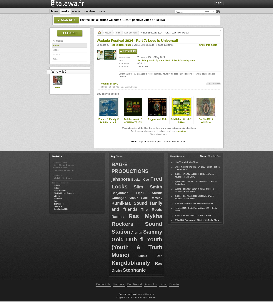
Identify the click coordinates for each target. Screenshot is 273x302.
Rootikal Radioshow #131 (186, 216)
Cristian (57, 185)
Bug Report (134, 284)
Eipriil (140, 193)
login (141, 141)
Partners (118, 284)
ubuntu (57, 87)
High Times (180, 162)
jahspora (120, 179)
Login (219, 2)
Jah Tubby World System (150, 60)
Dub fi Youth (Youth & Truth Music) (136, 247)
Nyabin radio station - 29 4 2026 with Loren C (195, 181)
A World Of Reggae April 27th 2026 (190, 220)
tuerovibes (59, 204)
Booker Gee (140, 179)
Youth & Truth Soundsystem (180, 60)
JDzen (57, 196)
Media (65, 11)
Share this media (208, 45)
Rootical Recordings (120, 45)
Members (90, 11)
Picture (56, 54)
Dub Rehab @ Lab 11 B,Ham (181, 121)
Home (54, 11)
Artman (136, 232)
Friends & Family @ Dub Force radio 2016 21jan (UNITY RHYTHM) (108, 124)
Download (216, 84)
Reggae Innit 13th (157, 119)
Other (56, 59)
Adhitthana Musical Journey (187, 204)
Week (203, 156)
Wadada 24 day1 (109, 83)
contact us (181, 131)
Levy (56, 201)
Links (163, 284)
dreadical (58, 206)
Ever (219, 156)
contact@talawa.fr (146, 294)
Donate (174, 284)
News (102, 11)
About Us (151, 284)
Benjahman (120, 193)
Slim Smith (148, 186)
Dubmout (58, 199)
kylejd (56, 188)
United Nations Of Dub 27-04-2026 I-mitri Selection (197, 167)
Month (211, 156)
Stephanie (134, 270)
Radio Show (192, 162)
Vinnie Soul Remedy (145, 198)
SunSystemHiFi (61, 209)
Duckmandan (60, 191)
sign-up (150, 141)
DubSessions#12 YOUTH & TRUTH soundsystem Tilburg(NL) (133, 124)
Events (76, 11)
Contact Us (103, 284)
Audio (56, 45)
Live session (130, 32)
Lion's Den (150, 255)
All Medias (58, 41)
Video (56, 50)
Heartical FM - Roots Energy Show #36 (192, 208)
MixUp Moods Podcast (64, 193)
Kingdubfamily (130, 263)
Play (208, 84)
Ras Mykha (145, 216)
